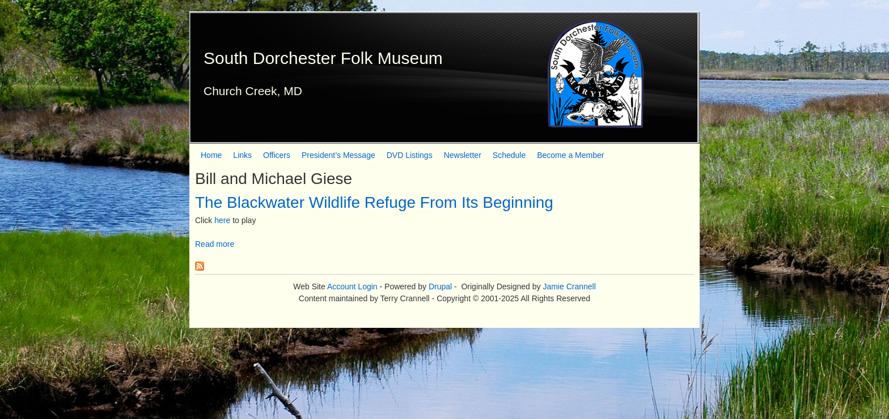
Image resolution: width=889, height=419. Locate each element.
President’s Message (338, 155)
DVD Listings (410, 155)
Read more (214, 244)
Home (211, 155)
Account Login (352, 286)
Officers (276, 155)
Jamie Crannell (569, 286)
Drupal (440, 286)
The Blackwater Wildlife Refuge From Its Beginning (374, 202)
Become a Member (570, 155)
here (222, 220)
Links (242, 155)
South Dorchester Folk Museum (323, 58)
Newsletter (462, 155)
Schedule (509, 155)
